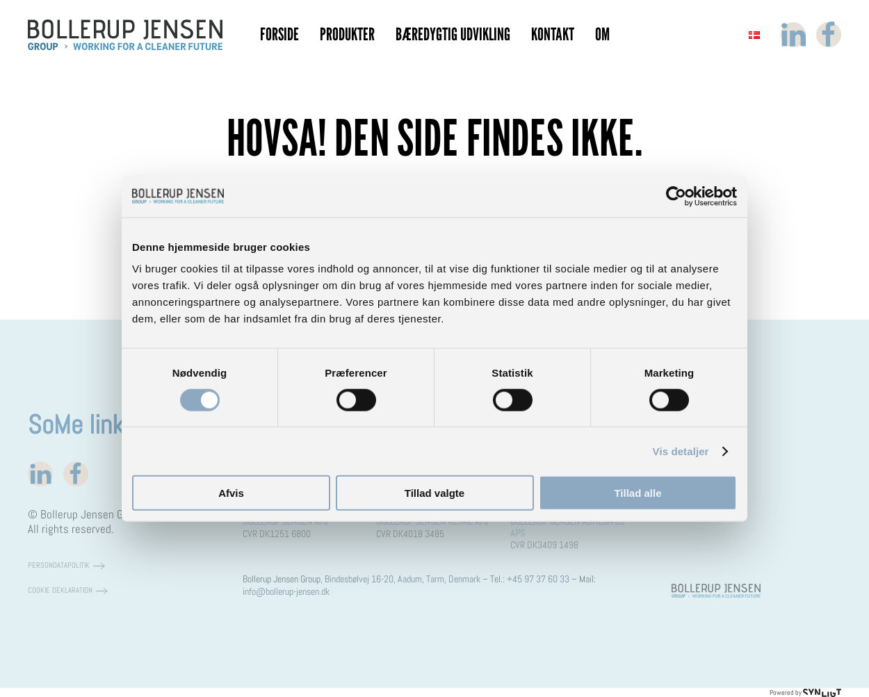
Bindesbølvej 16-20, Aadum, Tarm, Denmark (402, 579)
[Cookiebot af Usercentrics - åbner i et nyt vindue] (676, 196)
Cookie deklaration (60, 590)
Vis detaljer (681, 451)
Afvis (231, 493)
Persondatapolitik (59, 565)
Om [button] (602, 34)
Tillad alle (637, 493)
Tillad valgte (434, 493)
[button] (754, 34)
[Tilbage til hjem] (125, 34)
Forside (279, 34)
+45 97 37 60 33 (538, 579)
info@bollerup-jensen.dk (286, 591)
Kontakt (552, 34)
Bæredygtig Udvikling (453, 34)
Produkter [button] (347, 34)
